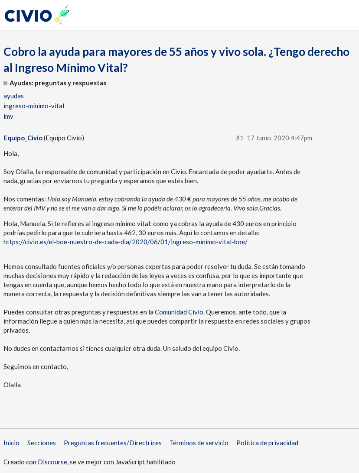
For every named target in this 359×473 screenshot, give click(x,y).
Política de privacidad (267, 443)
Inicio (11, 443)
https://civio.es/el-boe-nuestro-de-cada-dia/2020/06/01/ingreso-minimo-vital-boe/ (125, 242)
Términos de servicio (199, 443)
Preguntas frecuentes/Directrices (113, 443)
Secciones (41, 443)
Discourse (52, 462)
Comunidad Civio (179, 312)
